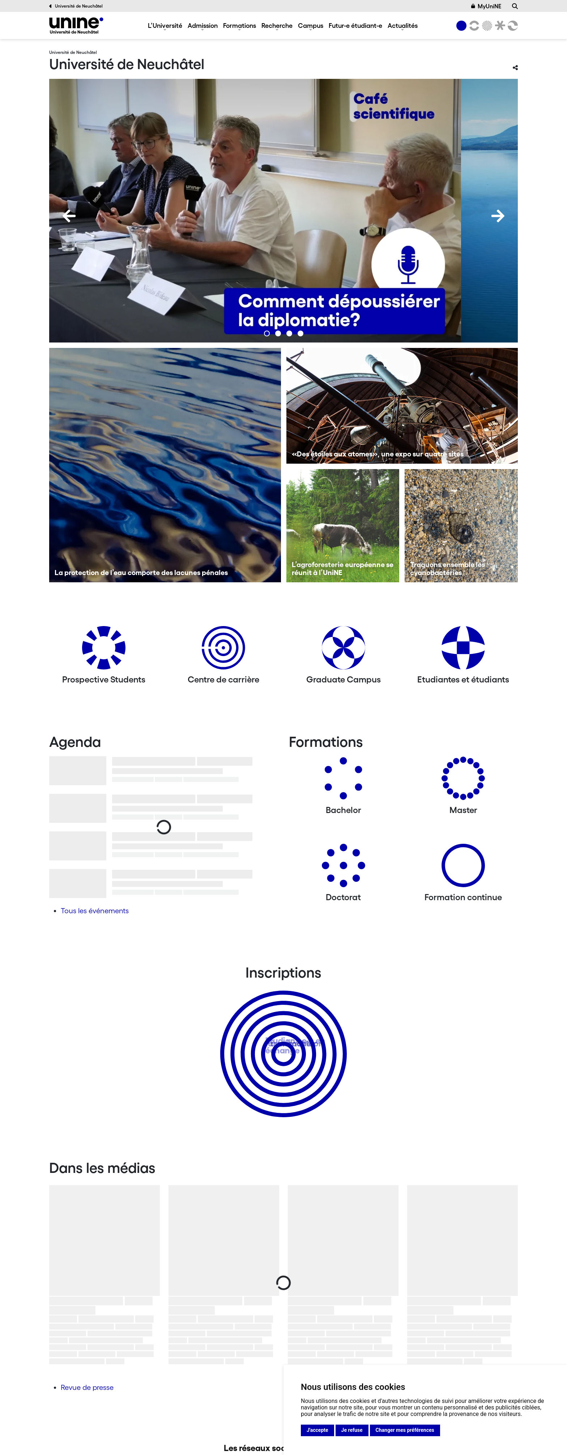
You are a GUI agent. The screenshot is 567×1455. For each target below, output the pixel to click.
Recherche (277, 25)
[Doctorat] (343, 868)
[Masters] (463, 781)
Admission (203, 25)
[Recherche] (515, 6)
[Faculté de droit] (498, 26)
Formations (239, 25)
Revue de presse (87, 1387)
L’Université (165, 25)
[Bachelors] (343, 781)
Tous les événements (95, 911)
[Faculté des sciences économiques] (511, 26)
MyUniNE (486, 6)
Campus (310, 25)
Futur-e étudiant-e (355, 25)
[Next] (498, 216)
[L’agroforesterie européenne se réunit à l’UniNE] (343, 525)
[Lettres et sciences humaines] (472, 26)
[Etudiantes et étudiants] (463, 650)
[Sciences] (486, 26)
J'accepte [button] (317, 1430)
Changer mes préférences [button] (405, 1430)
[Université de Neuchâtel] (76, 25)
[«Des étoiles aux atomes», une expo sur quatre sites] (402, 406)
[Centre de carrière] (223, 650)
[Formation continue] (463, 868)
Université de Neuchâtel (76, 6)
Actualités (403, 25)
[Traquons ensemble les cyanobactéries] (461, 525)
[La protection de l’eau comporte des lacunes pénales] (165, 465)
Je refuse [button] (352, 1430)
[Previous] (69, 216)
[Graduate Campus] (343, 650)
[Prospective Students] (104, 650)
